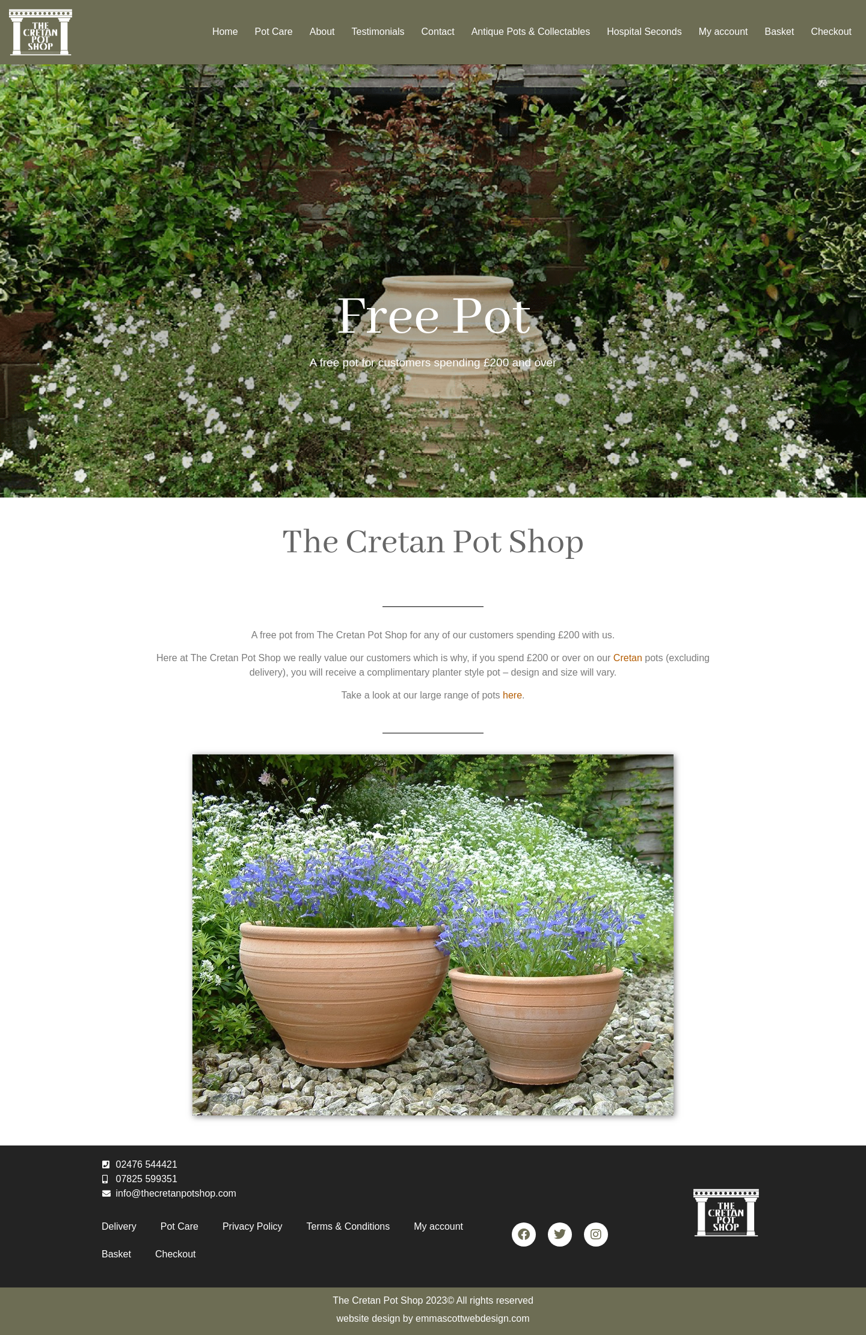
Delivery (119, 1226)
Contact (438, 31)
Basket (779, 31)
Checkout (831, 31)
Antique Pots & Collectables (530, 31)
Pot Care (274, 31)
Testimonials (378, 31)
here (512, 695)
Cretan (627, 658)
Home (225, 31)
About (322, 31)
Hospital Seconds (644, 31)
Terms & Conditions (348, 1226)
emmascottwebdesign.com (472, 1318)
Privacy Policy (253, 1226)
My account (723, 31)
